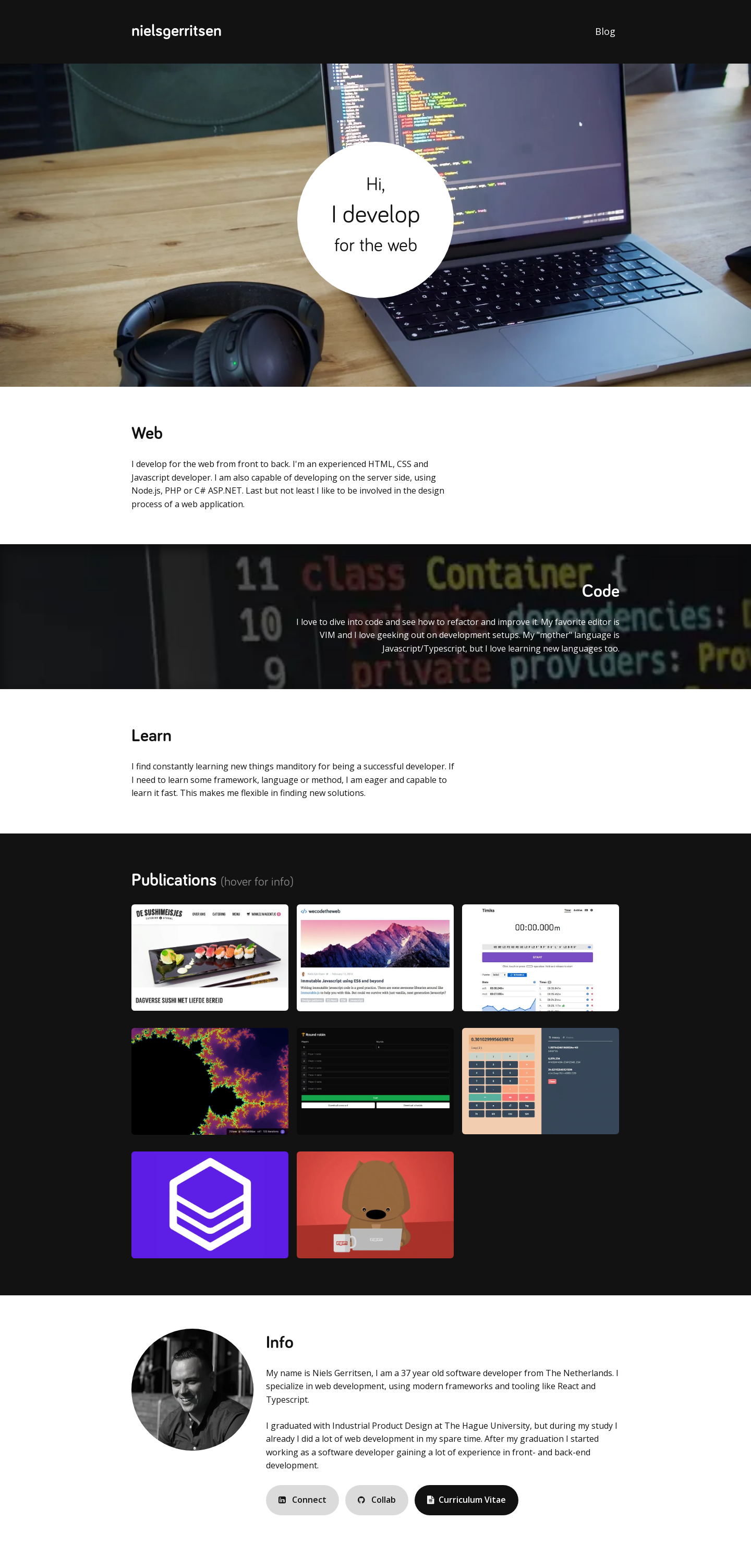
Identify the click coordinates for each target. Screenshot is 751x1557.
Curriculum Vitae (466, 1499)
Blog (605, 31)
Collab (377, 1499)
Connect (302, 1499)
